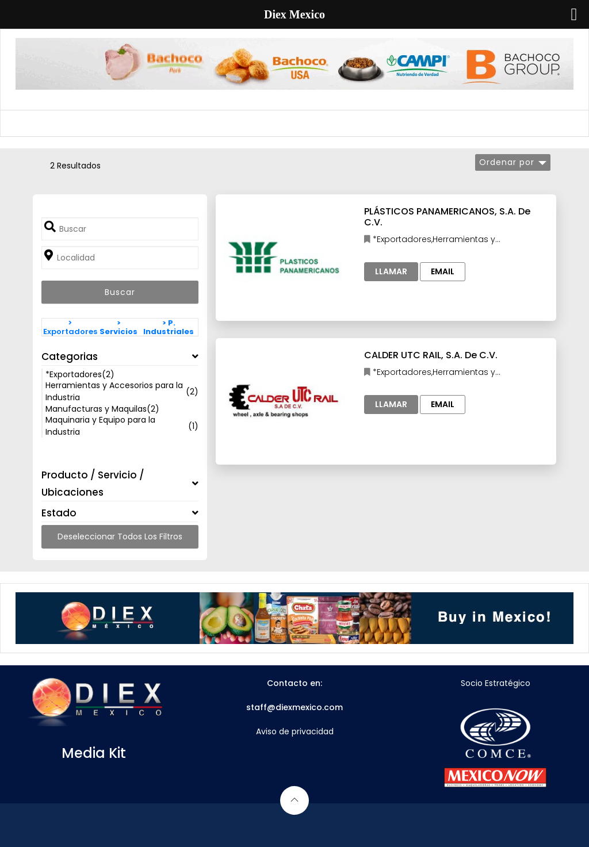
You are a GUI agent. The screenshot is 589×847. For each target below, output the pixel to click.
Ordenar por (506, 162)
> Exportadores (70, 327)
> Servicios (118, 327)
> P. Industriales (168, 327)
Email (442, 271)
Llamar (391, 271)
